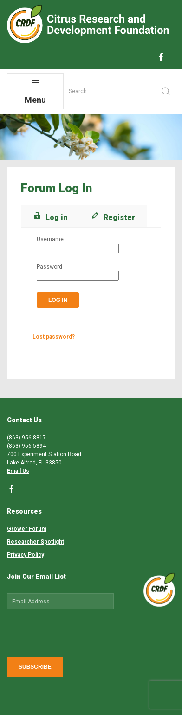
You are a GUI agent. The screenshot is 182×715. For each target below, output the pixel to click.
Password (49, 266)
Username (50, 239)
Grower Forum (26, 529)
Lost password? (53, 336)
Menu (35, 91)
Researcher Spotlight (35, 542)
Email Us (18, 471)
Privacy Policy (25, 555)
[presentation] (77, 631)
